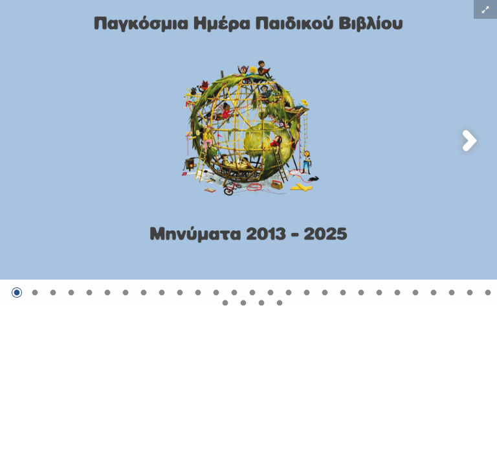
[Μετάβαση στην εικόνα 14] (252, 292)
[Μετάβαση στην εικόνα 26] (470, 292)
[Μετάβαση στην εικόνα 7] (125, 292)
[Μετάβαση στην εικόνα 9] (162, 292)
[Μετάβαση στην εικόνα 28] (225, 303)
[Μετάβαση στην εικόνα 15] (270, 292)
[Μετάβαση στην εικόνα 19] (343, 292)
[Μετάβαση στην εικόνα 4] (71, 292)
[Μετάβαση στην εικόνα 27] (488, 292)
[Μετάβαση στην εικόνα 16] (288, 292)
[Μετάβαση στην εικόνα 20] (361, 292)
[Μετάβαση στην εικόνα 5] (89, 292)
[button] (485, 9)
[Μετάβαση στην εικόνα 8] (143, 292)
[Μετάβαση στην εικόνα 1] (17, 292)
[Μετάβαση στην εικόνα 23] (415, 292)
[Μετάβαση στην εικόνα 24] (433, 292)
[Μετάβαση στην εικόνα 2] (35, 292)
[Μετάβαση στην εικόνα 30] (261, 303)
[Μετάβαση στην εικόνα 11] (198, 292)
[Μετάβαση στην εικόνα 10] (180, 292)
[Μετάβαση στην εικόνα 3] (53, 292)
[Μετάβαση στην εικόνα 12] (216, 292)
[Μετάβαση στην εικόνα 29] (243, 303)
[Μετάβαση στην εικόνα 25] (452, 292)
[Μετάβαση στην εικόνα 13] (234, 292)
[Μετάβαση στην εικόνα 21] (379, 292)
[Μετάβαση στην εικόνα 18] (325, 292)
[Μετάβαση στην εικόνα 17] (307, 292)
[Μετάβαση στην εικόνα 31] (279, 303)
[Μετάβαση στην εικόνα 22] (397, 292)
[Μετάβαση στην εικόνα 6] (107, 292)
